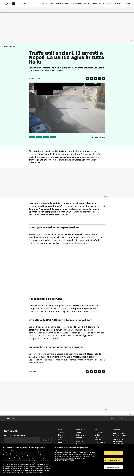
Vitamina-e (80, 444)
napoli (46, 137)
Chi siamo (98, 433)
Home (6, 46)
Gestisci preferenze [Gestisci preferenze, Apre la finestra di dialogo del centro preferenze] (113, 467)
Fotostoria (80, 435)
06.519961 (119, 444)
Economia (59, 3)
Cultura (110, 3)
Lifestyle (102, 3)
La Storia (98, 437)
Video (78, 433)
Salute (86, 3)
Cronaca (43, 3)
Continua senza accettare (113, 460)
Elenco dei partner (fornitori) (64, 460)
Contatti (98, 440)
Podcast (79, 437)
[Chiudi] (131, 460)
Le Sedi (97, 435)
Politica (68, 3)
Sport (127, 3)
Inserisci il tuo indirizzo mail (16, 435)
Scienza (94, 3)
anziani (38, 137)
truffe (32, 137)
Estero (51, 3)
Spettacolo (119, 3)
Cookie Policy (100, 442)
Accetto (113, 453)
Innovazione (77, 3)
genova (53, 137)
